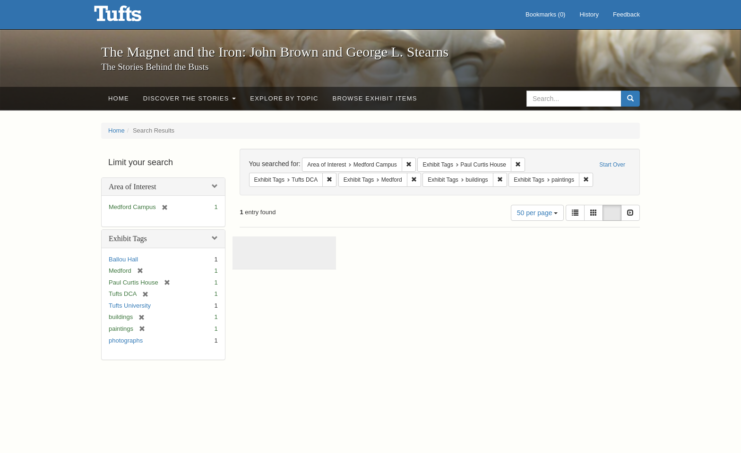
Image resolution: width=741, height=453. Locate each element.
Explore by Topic (284, 98)
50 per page (537, 213)
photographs (126, 340)
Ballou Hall (123, 259)
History (588, 14)
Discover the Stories (189, 98)
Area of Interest (132, 187)
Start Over (612, 164)
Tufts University (130, 305)
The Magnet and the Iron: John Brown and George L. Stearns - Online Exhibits (129, 16)
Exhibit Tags (128, 239)
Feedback (626, 14)
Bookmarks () (546, 14)
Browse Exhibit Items (375, 98)
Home (118, 98)
